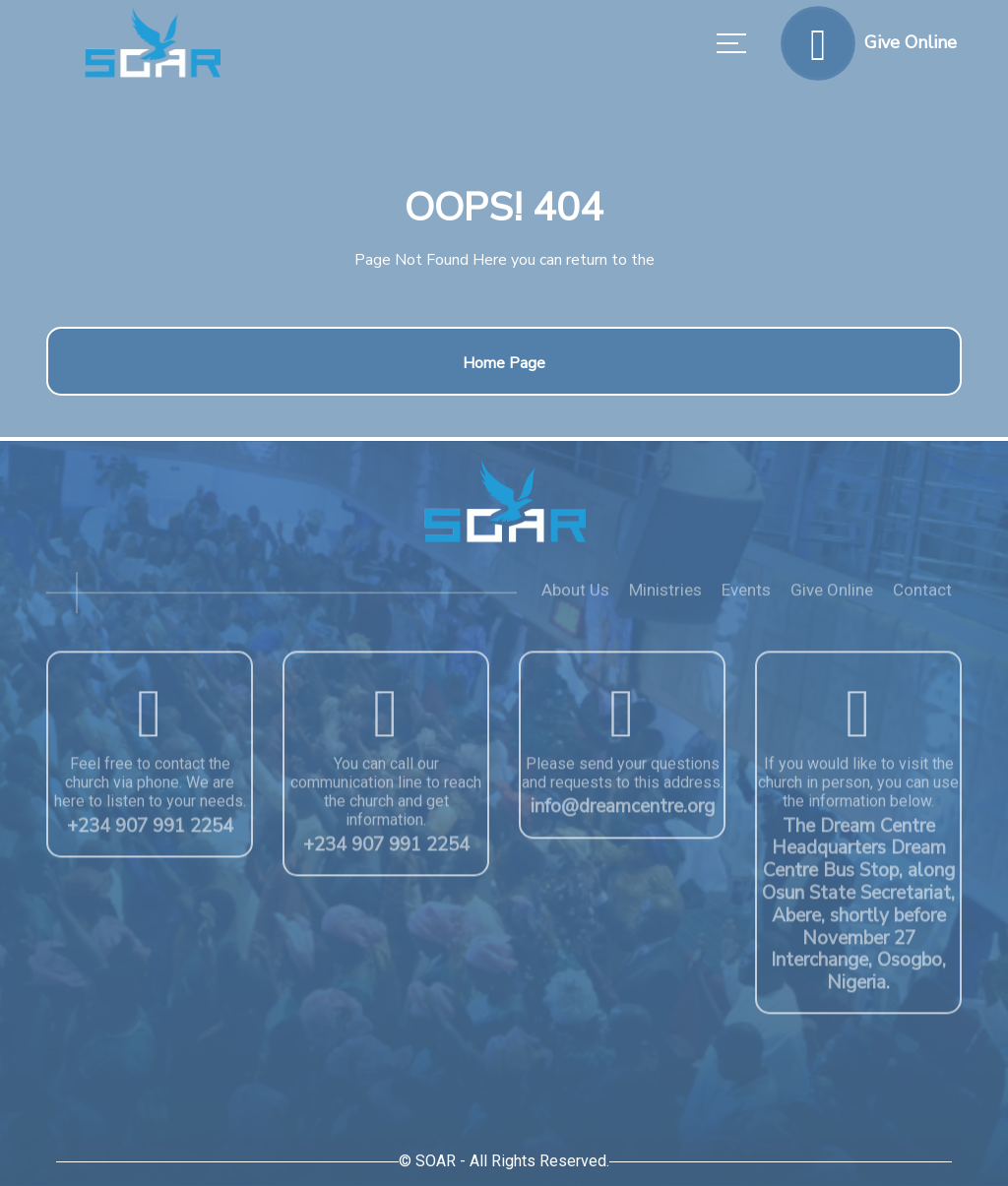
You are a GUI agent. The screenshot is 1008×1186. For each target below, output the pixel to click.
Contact (922, 595)
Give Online (831, 595)
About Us (575, 595)
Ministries (665, 595)
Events (746, 595)
